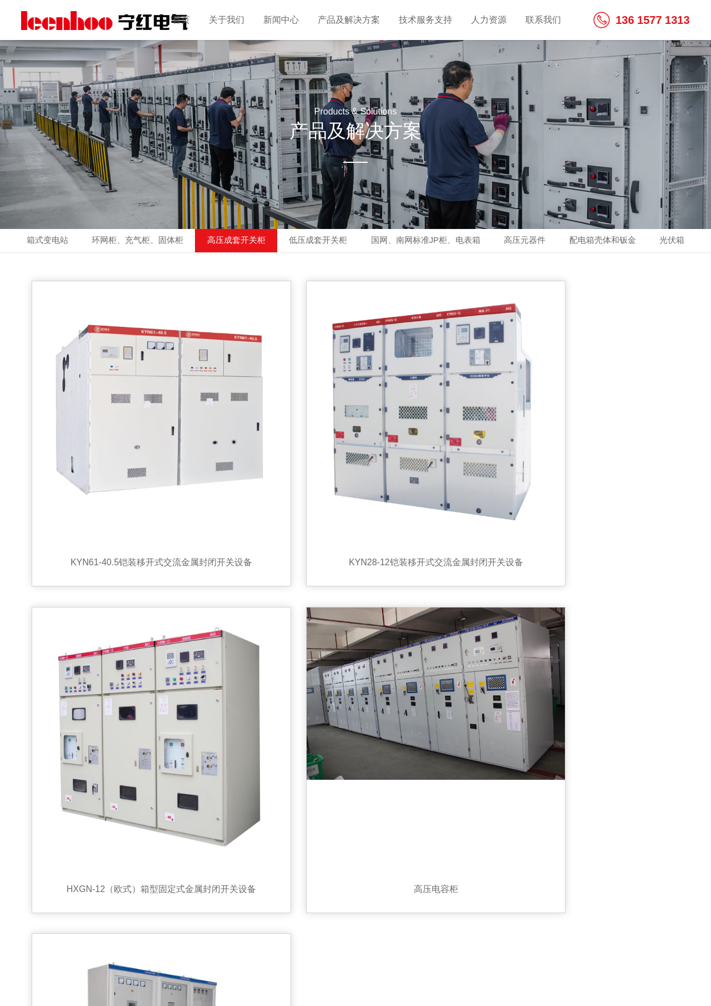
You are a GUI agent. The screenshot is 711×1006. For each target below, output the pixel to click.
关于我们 (226, 19)
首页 (181, 19)
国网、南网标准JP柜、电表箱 (459, 241)
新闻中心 (281, 19)
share (652, 861)
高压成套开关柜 (252, 241)
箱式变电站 (45, 241)
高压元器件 (567, 241)
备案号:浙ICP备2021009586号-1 (84, 971)
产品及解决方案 (349, 19)
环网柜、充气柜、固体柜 (144, 241)
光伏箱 (355, 267)
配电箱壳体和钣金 (652, 241)
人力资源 (489, 19)
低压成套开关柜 (342, 241)
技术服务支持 (425, 19)
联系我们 (543, 19)
